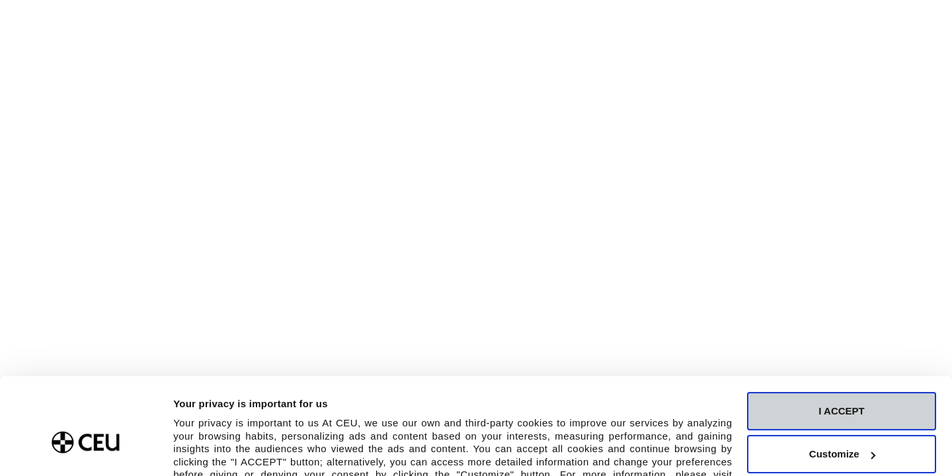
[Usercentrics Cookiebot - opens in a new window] (85, 450)
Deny (842, 424)
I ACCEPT (841, 338)
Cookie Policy (226, 414)
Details (189, 450)
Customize (842, 381)
